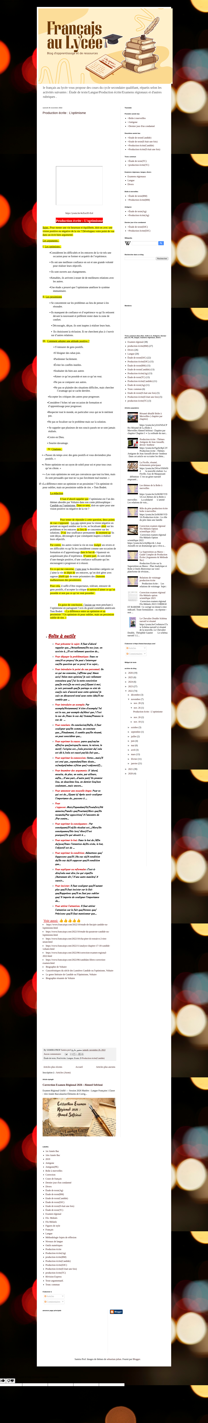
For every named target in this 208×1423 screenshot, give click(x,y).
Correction (50, 1174)
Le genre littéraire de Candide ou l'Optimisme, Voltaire (71, 974)
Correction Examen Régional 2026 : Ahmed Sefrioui (73, 1084)
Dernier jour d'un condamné (58, 1182)
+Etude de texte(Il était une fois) (143, 141)
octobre (135, 727)
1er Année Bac (52, 1151)
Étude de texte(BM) (137, 365)
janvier (134, 763)
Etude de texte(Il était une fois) (142, 393)
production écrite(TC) (138, 401)
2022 (130, 691)
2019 (47, 1159)
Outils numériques (54, 1245)
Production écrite (53, 1249)
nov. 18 (137, 722)
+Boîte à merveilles (137, 118)
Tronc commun (135, 389)
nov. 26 (137, 708)
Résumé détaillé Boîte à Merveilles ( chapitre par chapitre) (151, 416)
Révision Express (53, 1276)
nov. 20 (137, 717)
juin (133, 741)
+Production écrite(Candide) (141, 145)
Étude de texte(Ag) (136, 385)
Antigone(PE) (51, 1167)
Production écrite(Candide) (93, 1058)
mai (133, 745)
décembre (136, 695)
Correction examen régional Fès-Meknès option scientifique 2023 (152, 595)
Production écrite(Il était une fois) (143, 397)
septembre (136, 732)
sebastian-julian (114, 1359)
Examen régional (135, 342)
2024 (130, 682)
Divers (131, 184)
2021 (130, 769)
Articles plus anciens (105, 1067)
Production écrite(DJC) (138, 361)
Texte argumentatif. (54, 1280)
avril (133, 750)
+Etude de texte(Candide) (139, 137)
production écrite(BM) (138, 346)
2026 (130, 673)
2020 (130, 773)
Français (49, 1229)
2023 (130, 686)
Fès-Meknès (51, 1222)
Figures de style (52, 1226)
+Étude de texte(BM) (137, 196)
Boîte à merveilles (53, 1171)
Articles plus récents (52, 1067)
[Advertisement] (79, 138)
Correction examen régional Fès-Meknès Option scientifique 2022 (152, 529)
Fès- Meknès (51, 1218)
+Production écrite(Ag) (138, 215)
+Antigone (133, 122)
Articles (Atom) (63, 1072)
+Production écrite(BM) (139, 200)
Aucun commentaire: (53, 1054)
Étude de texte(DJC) (137, 357)
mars (133, 754)
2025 (130, 677)
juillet (134, 736)
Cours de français (53, 1178)
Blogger (136, 1359)
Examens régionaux (137, 176)
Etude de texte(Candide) (139, 369)
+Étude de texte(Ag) (137, 211)
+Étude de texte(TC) (137, 161)
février (134, 759)
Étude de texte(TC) (136, 377)
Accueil (79, 1067)
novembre (136, 699)
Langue (131, 180)
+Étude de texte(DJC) (138, 227)
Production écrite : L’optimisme (64, 113)
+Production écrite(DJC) (139, 230)
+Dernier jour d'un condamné (141, 126)
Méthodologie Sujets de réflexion (60, 1237)
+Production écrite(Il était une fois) (144, 149)
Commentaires (134, 654)
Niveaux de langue (54, 1241)
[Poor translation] (10, 1380)
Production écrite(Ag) (138, 373)
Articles (131, 648)
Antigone (49, 1163)
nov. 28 (137, 703)
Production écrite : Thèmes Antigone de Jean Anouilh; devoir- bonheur (152, 442)
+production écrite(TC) (138, 165)
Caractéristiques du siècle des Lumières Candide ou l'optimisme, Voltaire (79, 970)
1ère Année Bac (52, 1155)
